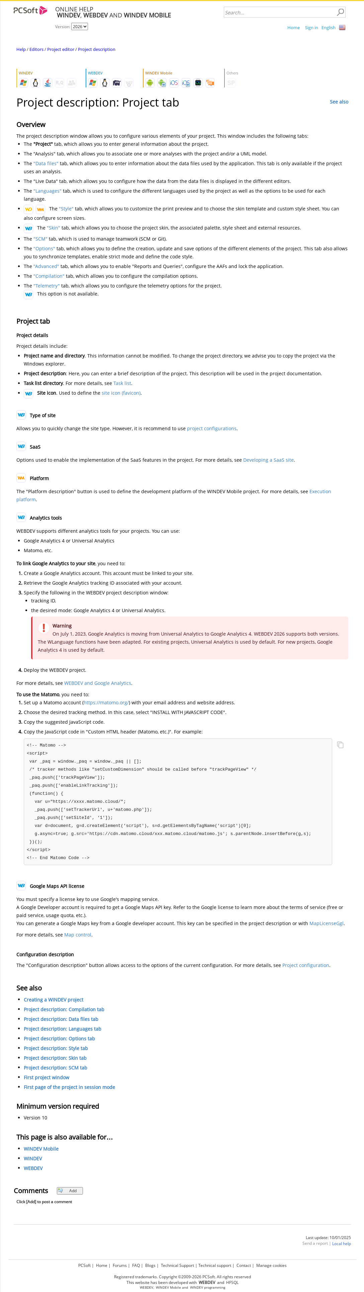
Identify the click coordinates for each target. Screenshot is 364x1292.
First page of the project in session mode (69, 1087)
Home (293, 27)
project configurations (212, 428)
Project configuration (305, 965)
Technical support (214, 1265)
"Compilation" (49, 276)
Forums (120, 1265)
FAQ (136, 1265)
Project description (96, 49)
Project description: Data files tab (61, 1019)
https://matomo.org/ (106, 702)
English (329, 27)
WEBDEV (33, 1168)
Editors (36, 49)
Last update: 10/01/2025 (328, 1237)
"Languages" (47, 191)
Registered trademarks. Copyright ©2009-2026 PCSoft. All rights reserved (182, 1277)
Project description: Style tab (56, 1048)
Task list (122, 383)
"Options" (44, 248)
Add (67, 1190)
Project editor (60, 49)
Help (21, 49)
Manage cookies (271, 1265)
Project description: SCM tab (55, 1067)
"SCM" (40, 239)
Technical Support (177, 1265)
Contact (244, 1265)
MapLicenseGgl (326, 923)
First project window (46, 1077)
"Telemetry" (46, 285)
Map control (77, 934)
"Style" (66, 208)
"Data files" (46, 163)
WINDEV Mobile (41, 1149)
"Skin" (53, 227)
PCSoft (84, 1265)
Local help (341, 1243)
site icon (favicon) (121, 393)
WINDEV (33, 1158)
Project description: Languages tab (62, 1029)
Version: (63, 26)
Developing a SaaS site (268, 460)
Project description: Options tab (59, 1038)
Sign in (311, 27)
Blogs (150, 1265)
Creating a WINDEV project (53, 999)
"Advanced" (46, 266)
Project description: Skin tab (55, 1058)
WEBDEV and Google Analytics (97, 683)
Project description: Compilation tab (64, 1009)
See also (339, 102)
